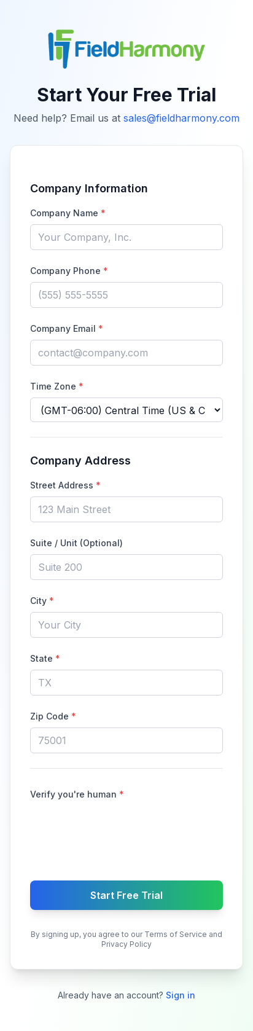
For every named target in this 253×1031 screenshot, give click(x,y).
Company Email (66, 328)
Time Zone (57, 386)
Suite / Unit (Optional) (76, 543)
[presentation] (126, 832)
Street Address (65, 485)
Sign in (180, 995)
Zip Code (53, 716)
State (45, 658)
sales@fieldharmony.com (181, 118)
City (42, 600)
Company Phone (69, 270)
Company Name (68, 213)
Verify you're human (77, 794)
